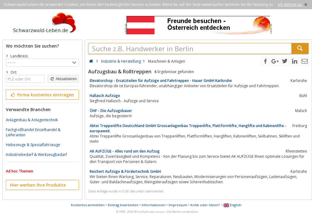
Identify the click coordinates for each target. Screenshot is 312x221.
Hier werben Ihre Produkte (38, 185)
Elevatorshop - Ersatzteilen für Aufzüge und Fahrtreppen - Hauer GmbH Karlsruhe (161, 80)
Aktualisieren (63, 79)
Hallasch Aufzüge (105, 95)
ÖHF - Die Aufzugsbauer (111, 110)
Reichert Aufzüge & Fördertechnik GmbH (125, 171)
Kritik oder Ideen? (205, 205)
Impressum (178, 205)
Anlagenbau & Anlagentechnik (32, 119)
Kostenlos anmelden (88, 205)
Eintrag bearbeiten (123, 205)
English (232, 205)
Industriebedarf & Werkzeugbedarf (36, 154)
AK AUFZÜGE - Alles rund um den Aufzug (125, 151)
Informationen (154, 205)
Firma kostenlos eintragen (42, 95)
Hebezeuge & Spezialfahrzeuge (33, 144)
